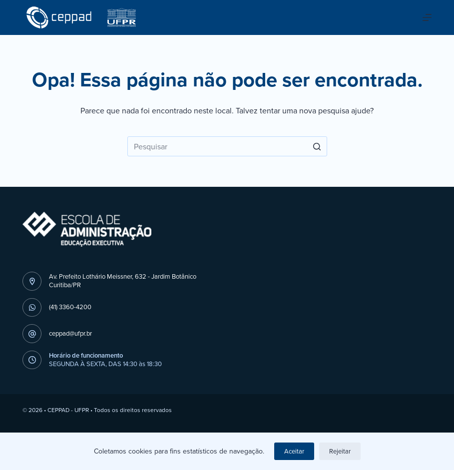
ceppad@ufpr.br (70, 333)
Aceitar (294, 451)
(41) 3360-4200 (70, 307)
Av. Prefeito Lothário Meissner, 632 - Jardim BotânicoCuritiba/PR (122, 281)
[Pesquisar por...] (227, 146)
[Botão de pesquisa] (317, 146)
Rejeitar (340, 451)
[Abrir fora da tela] (427, 17)
